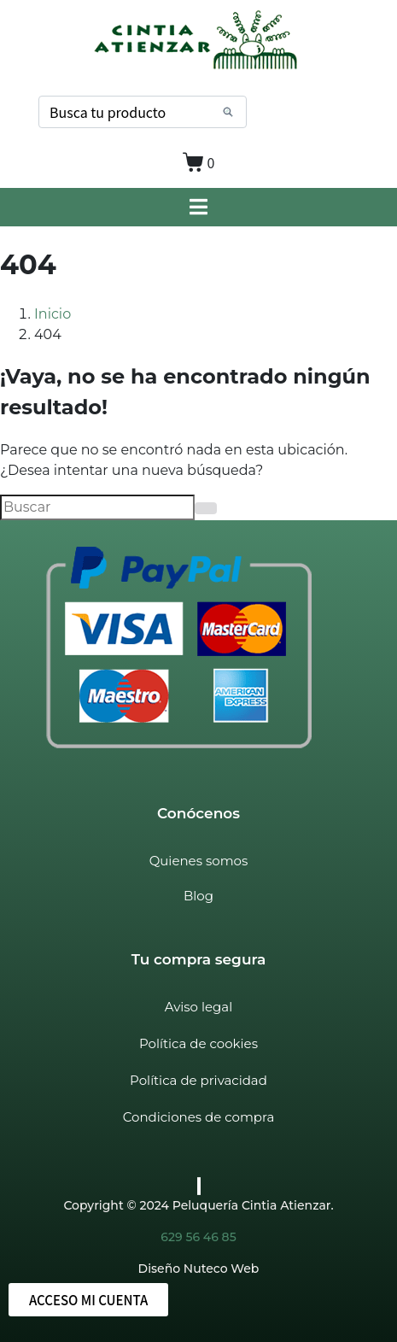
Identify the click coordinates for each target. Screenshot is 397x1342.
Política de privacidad (198, 1080)
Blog (198, 896)
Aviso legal (198, 1007)
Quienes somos (198, 861)
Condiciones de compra (198, 1117)
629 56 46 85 (198, 1237)
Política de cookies (198, 1043)
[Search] (228, 112)
